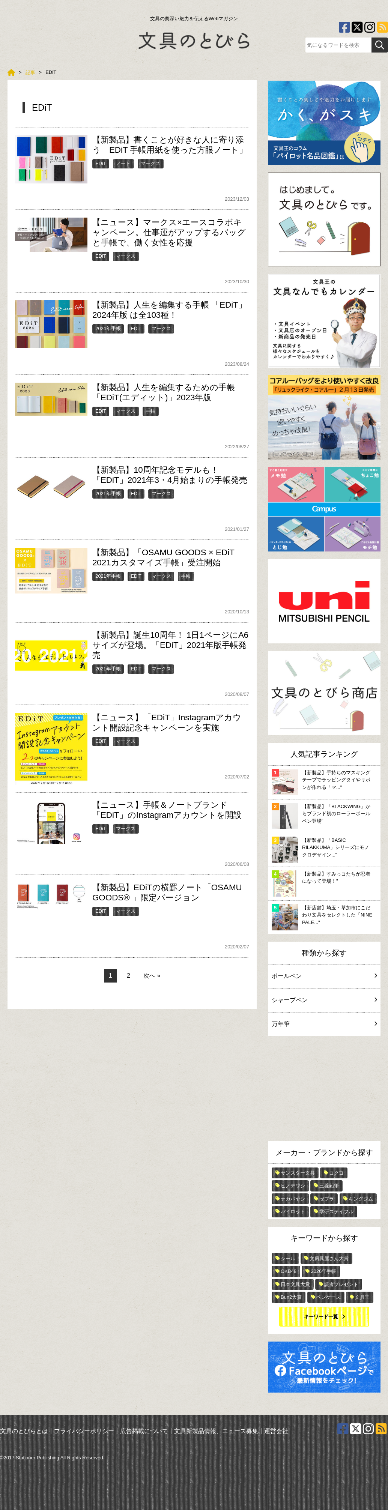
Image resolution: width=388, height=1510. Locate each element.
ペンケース (328, 1297)
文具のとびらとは (24, 1431)
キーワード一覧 (321, 1316)
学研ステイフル (336, 1211)
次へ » (151, 975)
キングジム (361, 1199)
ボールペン (324, 976)
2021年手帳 (107, 493)
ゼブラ (326, 1199)
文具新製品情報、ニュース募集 (216, 1431)
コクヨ (336, 1173)
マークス (150, 163)
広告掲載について (144, 1431)
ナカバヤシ (293, 1199)
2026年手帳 (323, 1271)
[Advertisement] (324, 1090)
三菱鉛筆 (329, 1185)
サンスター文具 (298, 1173)
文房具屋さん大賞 (329, 1258)
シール (288, 1258)
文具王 (362, 1297)
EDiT (100, 163)
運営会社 (276, 1431)
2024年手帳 (107, 328)
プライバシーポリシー (84, 1431)
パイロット (293, 1211)
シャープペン (324, 1000)
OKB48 (288, 1271)
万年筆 (324, 1024)
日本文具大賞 (295, 1284)
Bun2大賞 (291, 1297)
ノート (123, 163)
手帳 (150, 411)
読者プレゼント (341, 1284)
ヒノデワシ (293, 1185)
